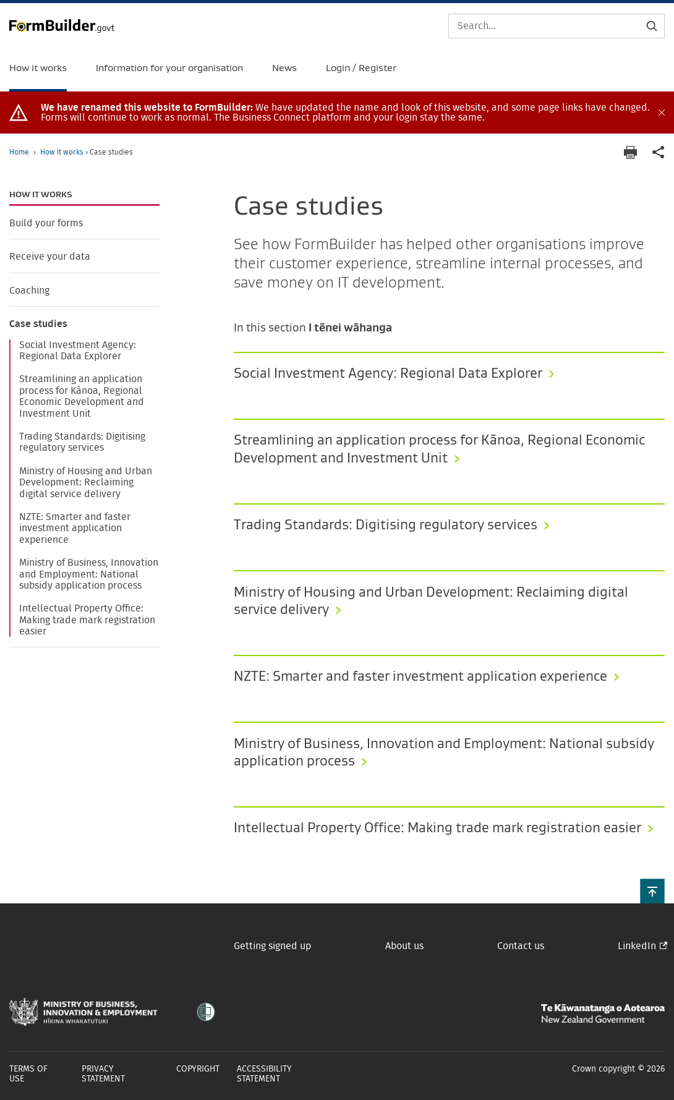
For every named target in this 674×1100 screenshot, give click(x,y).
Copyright (198, 1069)
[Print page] (630, 152)
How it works (62, 152)
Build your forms (46, 223)
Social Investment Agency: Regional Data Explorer (77, 350)
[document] (348, 112)
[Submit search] (651, 26)
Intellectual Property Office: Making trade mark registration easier (87, 619)
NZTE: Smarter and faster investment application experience (74, 528)
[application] (658, 152)
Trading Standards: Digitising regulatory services (82, 442)
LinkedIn (637, 946)
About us (404, 946)
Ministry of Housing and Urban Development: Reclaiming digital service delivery (85, 482)
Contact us (520, 946)
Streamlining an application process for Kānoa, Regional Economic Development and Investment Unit (81, 396)
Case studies (38, 324)
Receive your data (49, 257)
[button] (652, 891)
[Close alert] (662, 112)
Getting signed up (272, 946)
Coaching (29, 291)
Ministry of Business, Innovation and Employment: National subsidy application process (88, 574)
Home (19, 152)
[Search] (556, 26)
